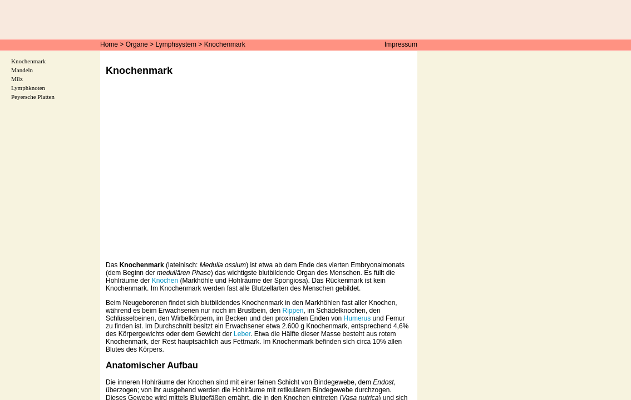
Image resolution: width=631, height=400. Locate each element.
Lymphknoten (28, 87)
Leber (242, 334)
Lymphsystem (175, 44)
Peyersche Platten (33, 96)
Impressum (400, 44)
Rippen (293, 310)
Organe (137, 44)
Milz (17, 79)
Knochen (165, 280)
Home (109, 44)
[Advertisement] (259, 176)
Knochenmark (224, 44)
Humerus (357, 318)
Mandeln (22, 70)
